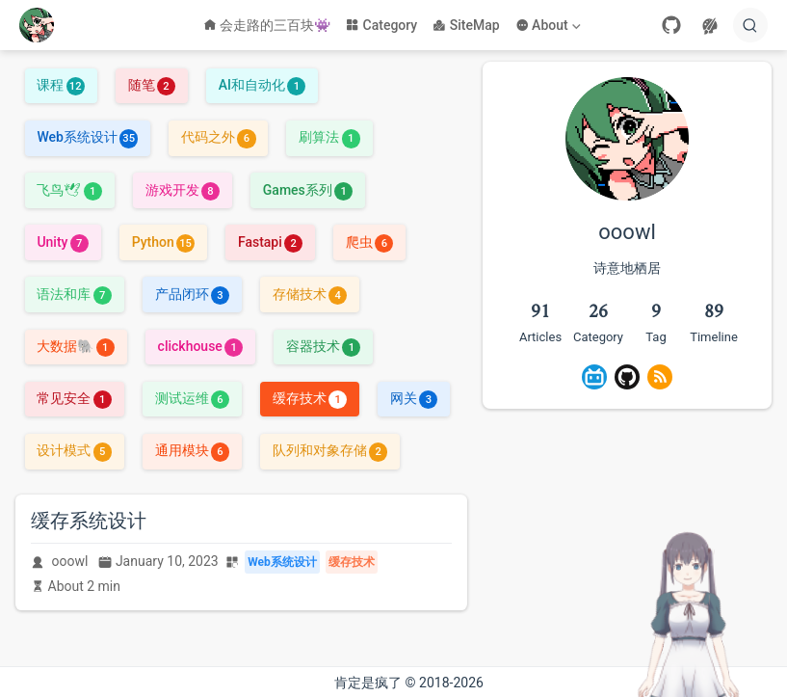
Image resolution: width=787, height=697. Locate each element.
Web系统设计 (87, 137)
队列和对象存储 (330, 450)
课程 (60, 85)
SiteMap (466, 25)
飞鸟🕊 (69, 190)
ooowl (70, 561)
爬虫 (369, 242)
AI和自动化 (262, 85)
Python (164, 242)
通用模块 (192, 450)
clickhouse (201, 346)
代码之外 (218, 137)
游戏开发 (182, 190)
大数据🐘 (75, 346)
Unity (62, 242)
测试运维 (192, 398)
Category (381, 25)
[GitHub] (671, 25)
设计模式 (74, 450)
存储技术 (310, 294)
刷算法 (329, 137)
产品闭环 (192, 294)
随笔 (151, 85)
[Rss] (659, 376)
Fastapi (270, 242)
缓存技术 (310, 398)
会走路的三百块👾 (267, 25)
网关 (413, 398)
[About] (550, 25)
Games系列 (308, 190)
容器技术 (323, 346)
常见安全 (74, 398)
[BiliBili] (594, 376)
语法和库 (74, 294)
